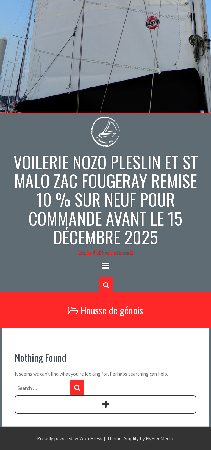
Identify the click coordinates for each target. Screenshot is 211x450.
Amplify (131, 438)
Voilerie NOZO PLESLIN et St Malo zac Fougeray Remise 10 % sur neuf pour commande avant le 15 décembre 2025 (105, 199)
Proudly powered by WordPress (69, 438)
